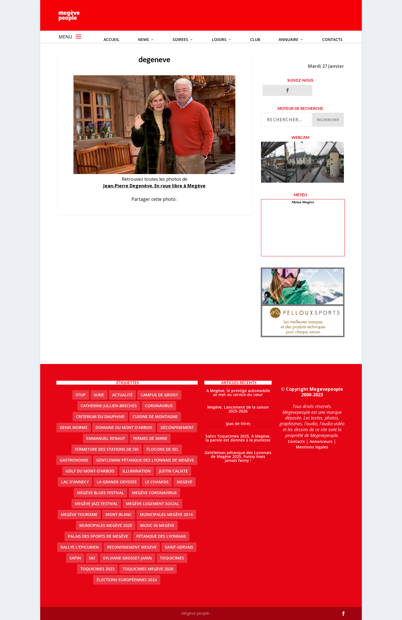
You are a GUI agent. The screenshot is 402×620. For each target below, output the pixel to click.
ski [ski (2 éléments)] (92, 558)
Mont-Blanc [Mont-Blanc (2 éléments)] (119, 514)
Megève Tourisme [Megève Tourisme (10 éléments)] (79, 514)
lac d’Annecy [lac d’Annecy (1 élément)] (75, 481)
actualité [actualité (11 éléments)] (122, 394)
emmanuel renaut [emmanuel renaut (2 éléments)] (105, 438)
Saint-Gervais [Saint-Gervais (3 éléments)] (179, 547)
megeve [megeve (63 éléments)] (184, 481)
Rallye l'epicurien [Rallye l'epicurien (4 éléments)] (80, 547)
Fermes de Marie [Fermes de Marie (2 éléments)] (150, 438)
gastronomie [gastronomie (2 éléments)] (74, 460)
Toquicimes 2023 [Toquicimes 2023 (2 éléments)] (97, 568)
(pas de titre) (238, 423)
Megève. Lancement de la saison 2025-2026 (238, 409)
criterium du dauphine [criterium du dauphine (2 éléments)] (100, 416)
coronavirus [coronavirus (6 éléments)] (159, 405)
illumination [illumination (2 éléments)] (137, 471)
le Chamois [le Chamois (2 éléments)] (157, 481)
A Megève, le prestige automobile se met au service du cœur (238, 392)
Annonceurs (321, 441)
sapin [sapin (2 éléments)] (75, 558)
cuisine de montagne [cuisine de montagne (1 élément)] (155, 416)
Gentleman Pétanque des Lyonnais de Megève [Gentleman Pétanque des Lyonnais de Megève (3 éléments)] (145, 460)
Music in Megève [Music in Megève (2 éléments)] (157, 525)
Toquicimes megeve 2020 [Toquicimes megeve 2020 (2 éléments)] (148, 568)
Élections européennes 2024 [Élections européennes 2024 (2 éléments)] (127, 579)
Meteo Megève (303, 202)
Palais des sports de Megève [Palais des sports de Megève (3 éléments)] (98, 536)
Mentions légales (312, 447)
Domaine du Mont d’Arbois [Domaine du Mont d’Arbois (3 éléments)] (123, 427)
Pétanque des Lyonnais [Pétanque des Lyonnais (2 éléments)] (161, 536)
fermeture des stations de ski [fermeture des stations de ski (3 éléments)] (106, 449)
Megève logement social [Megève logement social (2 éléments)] (152, 503)
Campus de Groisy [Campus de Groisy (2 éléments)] (159, 394)
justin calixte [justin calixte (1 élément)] (173, 471)
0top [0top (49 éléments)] (81, 394)
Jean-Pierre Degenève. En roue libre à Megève (154, 186)
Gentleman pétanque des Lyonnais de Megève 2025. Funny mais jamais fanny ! (238, 456)
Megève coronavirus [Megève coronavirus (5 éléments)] (154, 492)
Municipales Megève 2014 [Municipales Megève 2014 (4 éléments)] (166, 514)
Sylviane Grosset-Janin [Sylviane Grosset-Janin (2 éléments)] (127, 558)
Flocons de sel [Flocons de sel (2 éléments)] (163, 449)
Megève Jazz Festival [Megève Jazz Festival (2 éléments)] (96, 503)
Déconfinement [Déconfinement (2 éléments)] (177, 427)
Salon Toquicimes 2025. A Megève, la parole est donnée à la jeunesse (238, 438)
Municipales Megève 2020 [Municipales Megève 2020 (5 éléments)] (105, 525)
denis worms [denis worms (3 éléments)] (73, 427)
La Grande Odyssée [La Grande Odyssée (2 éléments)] (117, 481)
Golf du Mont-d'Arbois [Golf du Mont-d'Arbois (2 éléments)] (90, 471)
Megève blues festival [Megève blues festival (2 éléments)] (100, 492)
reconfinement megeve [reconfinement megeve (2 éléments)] (132, 547)
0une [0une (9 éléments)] (99, 394)
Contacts (296, 441)
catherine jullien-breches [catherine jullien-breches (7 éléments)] (109, 405)
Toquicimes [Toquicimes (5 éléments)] (172, 558)
